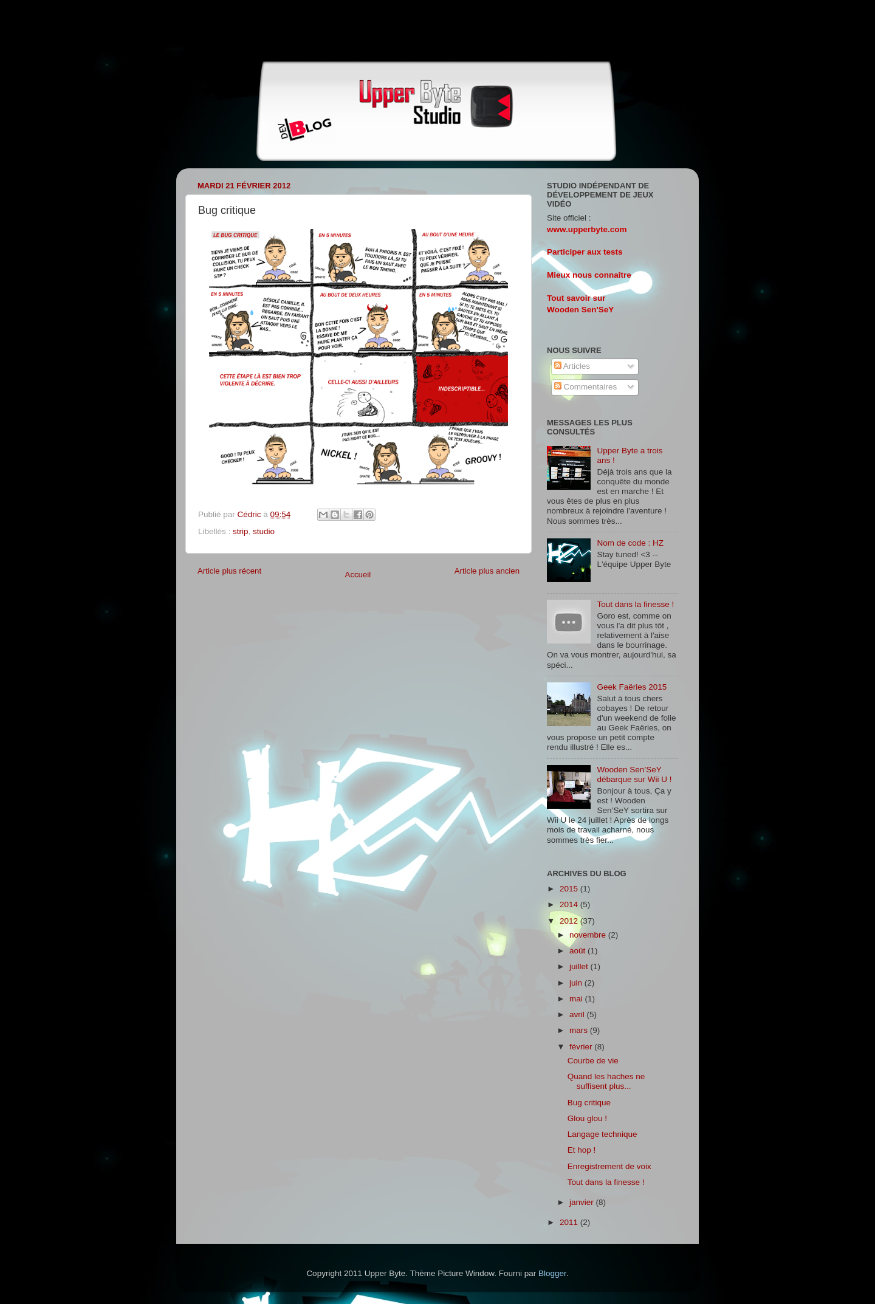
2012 (570, 920)
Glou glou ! (587, 1118)
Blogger (552, 1273)
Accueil (358, 574)
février (581, 1046)
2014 (570, 904)
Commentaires (585, 386)
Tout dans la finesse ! (635, 604)
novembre (588, 934)
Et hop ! (582, 1150)
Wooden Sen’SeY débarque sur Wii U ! (634, 774)
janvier (582, 1202)
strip (241, 531)
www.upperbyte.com (587, 229)
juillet (580, 966)
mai (577, 998)
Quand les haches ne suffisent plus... (606, 1081)
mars (579, 1030)
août (578, 950)
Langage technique (602, 1134)
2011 (570, 1222)
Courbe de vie (593, 1060)
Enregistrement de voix (609, 1166)
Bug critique (589, 1102)
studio (264, 531)
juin (577, 982)
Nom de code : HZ (630, 542)
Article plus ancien (487, 570)
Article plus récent (229, 570)
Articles (572, 366)
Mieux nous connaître (589, 275)
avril (578, 1014)
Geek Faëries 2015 (632, 686)
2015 (570, 888)
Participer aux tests (585, 251)
